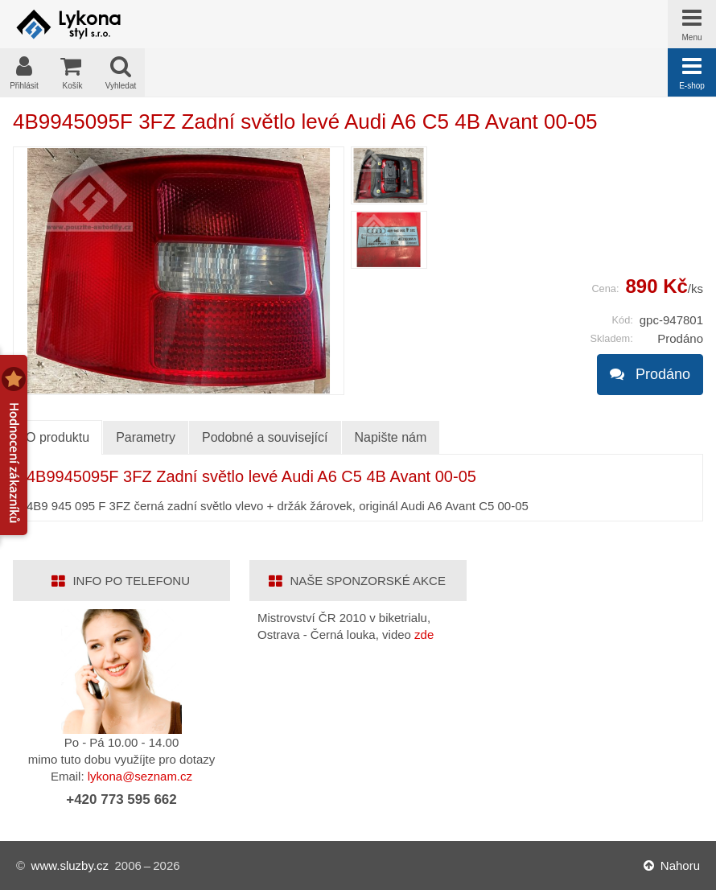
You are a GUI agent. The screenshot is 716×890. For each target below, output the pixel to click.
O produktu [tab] (57, 437)
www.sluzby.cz (70, 865)
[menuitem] (389, 175)
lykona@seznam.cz (140, 776)
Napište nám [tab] (391, 437)
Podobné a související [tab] (265, 437)
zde (424, 634)
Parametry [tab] (145, 437)
